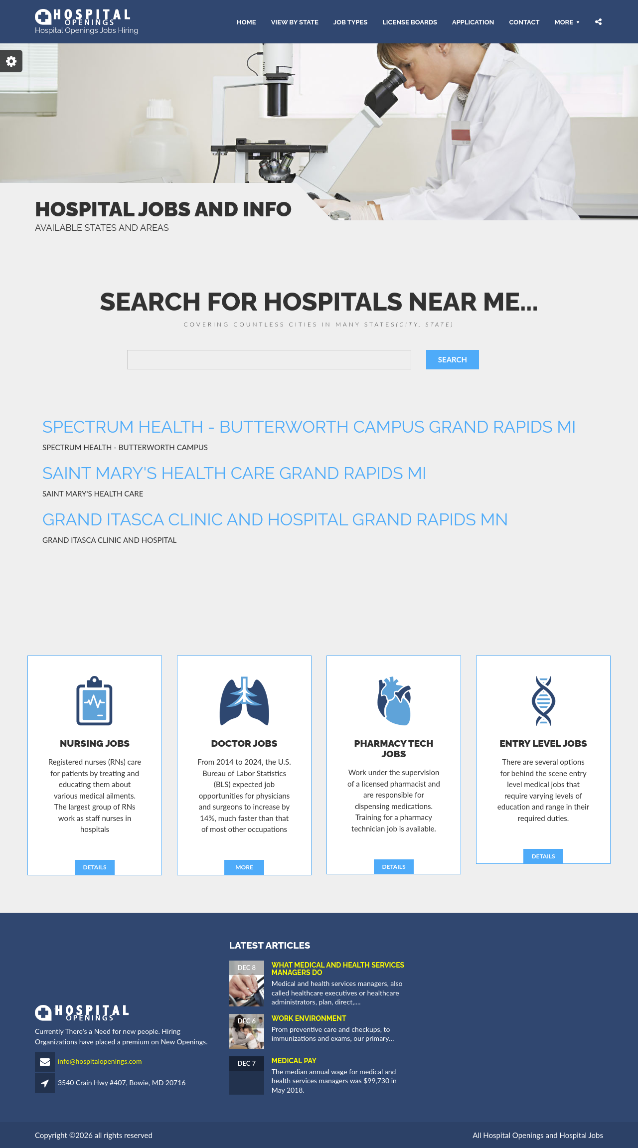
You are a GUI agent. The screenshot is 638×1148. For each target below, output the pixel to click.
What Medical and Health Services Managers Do (338, 969)
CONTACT (524, 21)
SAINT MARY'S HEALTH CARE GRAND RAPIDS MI (234, 473)
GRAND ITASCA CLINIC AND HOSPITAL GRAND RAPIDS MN (275, 519)
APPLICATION (473, 21)
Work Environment (309, 1018)
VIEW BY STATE (295, 21)
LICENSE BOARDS (409, 21)
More (563, 21)
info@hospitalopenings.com (100, 1061)
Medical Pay (294, 1061)
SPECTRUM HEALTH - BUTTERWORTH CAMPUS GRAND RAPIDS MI (309, 427)
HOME (246, 21)
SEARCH (452, 359)
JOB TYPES (350, 21)
